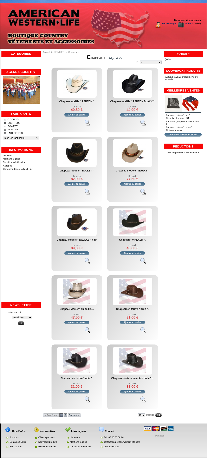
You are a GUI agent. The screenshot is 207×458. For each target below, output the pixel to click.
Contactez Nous (18, 442)
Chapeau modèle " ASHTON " (76, 101)
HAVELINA (13, 129)
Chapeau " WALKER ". (132, 239)
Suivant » (74, 415)
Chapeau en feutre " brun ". (132, 309)
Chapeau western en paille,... (77, 309)
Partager (159, 435)
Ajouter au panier (76, 115)
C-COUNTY (13, 119)
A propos (7, 165)
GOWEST (12, 126)
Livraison (7, 155)
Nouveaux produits (183, 70)
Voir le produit (89, 124)
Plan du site (15, 446)
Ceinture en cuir (174, 130)
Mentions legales (78, 442)
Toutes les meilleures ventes (183, 134)
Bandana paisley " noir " (178, 115)
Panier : (189, 23)
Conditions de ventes (80, 446)
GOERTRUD (13, 123)
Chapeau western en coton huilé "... (132, 378)
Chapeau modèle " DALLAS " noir (77, 239)
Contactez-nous (111, 446)
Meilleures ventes (183, 90)
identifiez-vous (193, 20)
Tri (136, 62)
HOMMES (59, 52)
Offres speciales (46, 437)
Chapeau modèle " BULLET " (76, 170)
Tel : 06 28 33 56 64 (114, 437)
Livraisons (75, 437)
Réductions (183, 146)
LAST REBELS (15, 133)
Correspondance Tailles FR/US (18, 169)
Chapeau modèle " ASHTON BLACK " (132, 101)
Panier (181, 53)
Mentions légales (11, 159)
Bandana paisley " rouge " (179, 127)
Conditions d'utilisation (14, 162)
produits (150, 415)
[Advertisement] (21, 240)
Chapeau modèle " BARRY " (132, 170)
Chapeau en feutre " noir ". (76, 378)
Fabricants (21, 113)
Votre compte (169, 23)
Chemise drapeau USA (177, 118)
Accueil (46, 52)
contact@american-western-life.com (122, 442)
